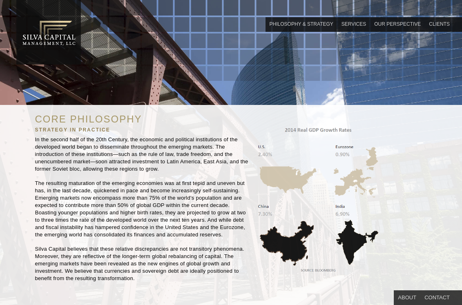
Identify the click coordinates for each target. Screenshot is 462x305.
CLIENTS (439, 24)
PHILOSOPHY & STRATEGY (301, 24)
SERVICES (353, 24)
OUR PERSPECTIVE (397, 24)
